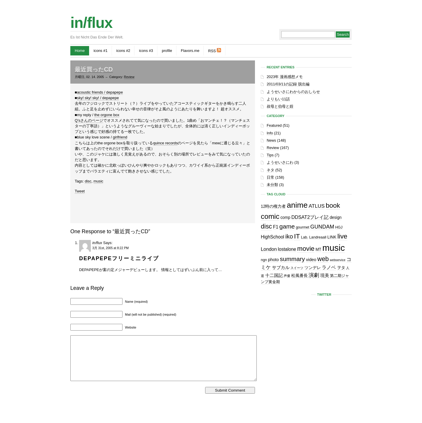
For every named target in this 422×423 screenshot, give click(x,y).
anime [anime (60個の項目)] (297, 205)
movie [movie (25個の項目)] (305, 248)
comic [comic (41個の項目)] (270, 216)
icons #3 (146, 50)
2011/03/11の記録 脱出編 (288, 84)
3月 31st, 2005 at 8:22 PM (110, 248)
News (271, 140)
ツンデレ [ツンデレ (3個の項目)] (312, 267)
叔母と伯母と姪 (280, 106)
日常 (270, 177)
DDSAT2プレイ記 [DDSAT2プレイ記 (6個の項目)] (310, 217)
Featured (274, 125)
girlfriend (120, 137)
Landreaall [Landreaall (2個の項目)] (317, 237)
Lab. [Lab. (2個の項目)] (304, 237)
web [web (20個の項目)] (323, 259)
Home (80, 50)
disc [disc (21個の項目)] (266, 226)
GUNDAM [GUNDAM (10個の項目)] (322, 227)
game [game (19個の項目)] (287, 226)
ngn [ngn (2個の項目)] (264, 260)
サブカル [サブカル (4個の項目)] (281, 267)
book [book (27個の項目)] (333, 205)
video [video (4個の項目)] (311, 259)
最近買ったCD (94, 69)
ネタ (270, 170)
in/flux (91, 22)
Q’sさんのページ (89, 120)
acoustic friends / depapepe (100, 92)
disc (88, 181)
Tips (270, 155)
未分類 (272, 184)
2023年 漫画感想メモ (285, 77)
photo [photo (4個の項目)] (273, 259)
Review (129, 77)
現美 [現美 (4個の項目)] (324, 275)
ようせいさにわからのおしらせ (293, 91)
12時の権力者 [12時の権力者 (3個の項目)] (273, 206)
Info (270, 133)
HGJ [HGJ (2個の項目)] (339, 227)
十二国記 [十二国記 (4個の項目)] (274, 275)
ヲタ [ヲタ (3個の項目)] (341, 267)
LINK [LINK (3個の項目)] (331, 237)
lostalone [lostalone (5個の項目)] (287, 249)
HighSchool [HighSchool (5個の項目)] (272, 236)
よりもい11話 (278, 99)
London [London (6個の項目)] (269, 249)
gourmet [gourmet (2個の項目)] (302, 227)
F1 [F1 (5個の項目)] (275, 226)
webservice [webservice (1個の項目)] (337, 260)
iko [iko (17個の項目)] (289, 236)
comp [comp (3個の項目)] (285, 217)
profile (167, 50)
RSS (214, 50)
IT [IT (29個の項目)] (297, 236)
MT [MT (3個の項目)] (318, 249)
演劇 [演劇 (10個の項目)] (314, 275)
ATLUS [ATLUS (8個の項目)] (317, 206)
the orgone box (106, 115)
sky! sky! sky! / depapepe (98, 98)
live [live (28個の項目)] (342, 236)
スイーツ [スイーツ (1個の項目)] (296, 268)
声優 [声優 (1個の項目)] (287, 276)
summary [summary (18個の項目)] (292, 259)
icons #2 (123, 50)
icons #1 (100, 50)
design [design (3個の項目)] (336, 217)
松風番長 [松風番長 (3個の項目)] (299, 275)
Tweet (80, 191)
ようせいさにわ (280, 162)
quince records (165, 143)
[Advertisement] (162, 207)
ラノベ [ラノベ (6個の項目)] (329, 267)
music (98, 181)
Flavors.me (190, 50)
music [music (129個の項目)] (333, 248)
